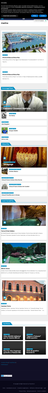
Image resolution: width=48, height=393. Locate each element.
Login (45, 388)
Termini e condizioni (41, 391)
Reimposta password (31, 391)
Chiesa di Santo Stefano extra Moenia (12, 180)
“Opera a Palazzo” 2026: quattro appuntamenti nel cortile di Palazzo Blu (34, 338)
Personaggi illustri (7, 106)
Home (4, 388)
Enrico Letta (5, 139)
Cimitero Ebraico (13, 171)
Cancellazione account (11, 388)
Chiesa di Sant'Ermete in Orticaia (11, 195)
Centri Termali (4, 228)
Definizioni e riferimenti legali (36, 388)
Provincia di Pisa (6, 334)
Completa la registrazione (23, 388)
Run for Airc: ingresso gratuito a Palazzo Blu (12, 352)
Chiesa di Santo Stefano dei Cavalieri (19, 186)
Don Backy (12, 115)
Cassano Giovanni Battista (16, 108)
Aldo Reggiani (5, 124)
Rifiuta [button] (34, 15)
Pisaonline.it (32, 383)
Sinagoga (8, 164)
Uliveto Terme (5, 268)
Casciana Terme (6, 306)
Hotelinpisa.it (4, 364)
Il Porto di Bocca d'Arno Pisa (10, 74)
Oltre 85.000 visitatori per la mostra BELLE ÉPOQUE (12, 338)
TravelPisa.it (12, 362)
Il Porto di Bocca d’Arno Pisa (11, 57)
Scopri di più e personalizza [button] (9, 15)
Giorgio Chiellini (13, 130)
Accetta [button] (43, 15)
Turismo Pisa (4, 362)
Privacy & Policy (22, 391)
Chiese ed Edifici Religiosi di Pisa (15, 169)
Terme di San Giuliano (7, 231)
